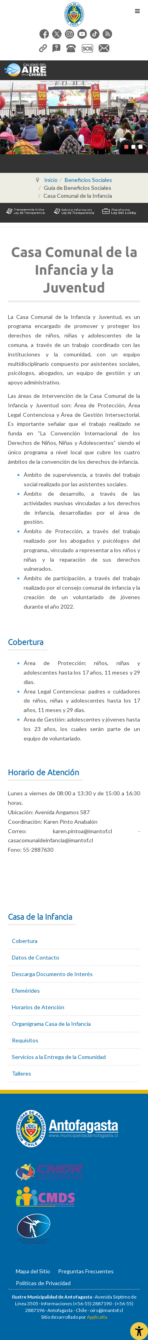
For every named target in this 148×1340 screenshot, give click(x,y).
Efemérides (26, 990)
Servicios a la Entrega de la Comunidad (59, 1056)
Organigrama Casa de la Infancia (51, 1023)
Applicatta (97, 1317)
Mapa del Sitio (33, 1271)
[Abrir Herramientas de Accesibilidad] (139, 1331)
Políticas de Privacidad (43, 1283)
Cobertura (24, 940)
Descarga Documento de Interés (52, 974)
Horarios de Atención (38, 1007)
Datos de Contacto (35, 957)
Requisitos (25, 1040)
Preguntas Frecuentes (86, 1271)
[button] (126, 147)
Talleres (21, 1073)
